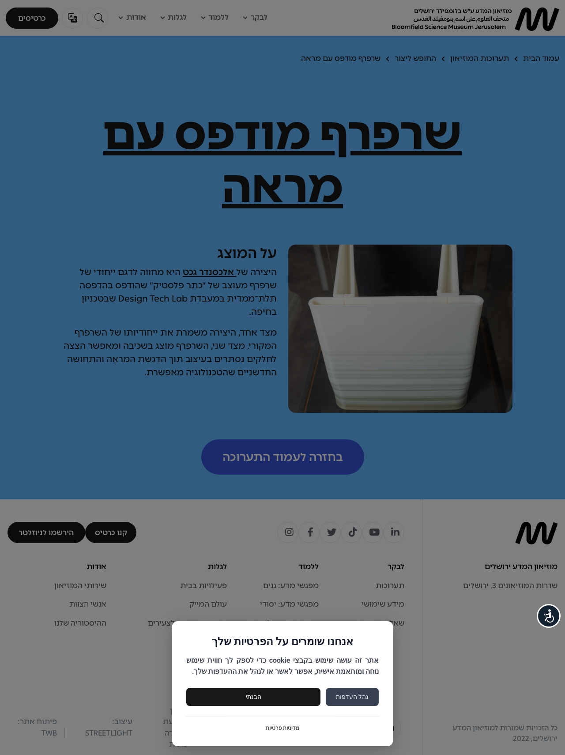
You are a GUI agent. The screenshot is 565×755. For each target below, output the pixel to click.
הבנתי (253, 696)
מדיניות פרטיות (283, 728)
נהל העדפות (352, 696)
